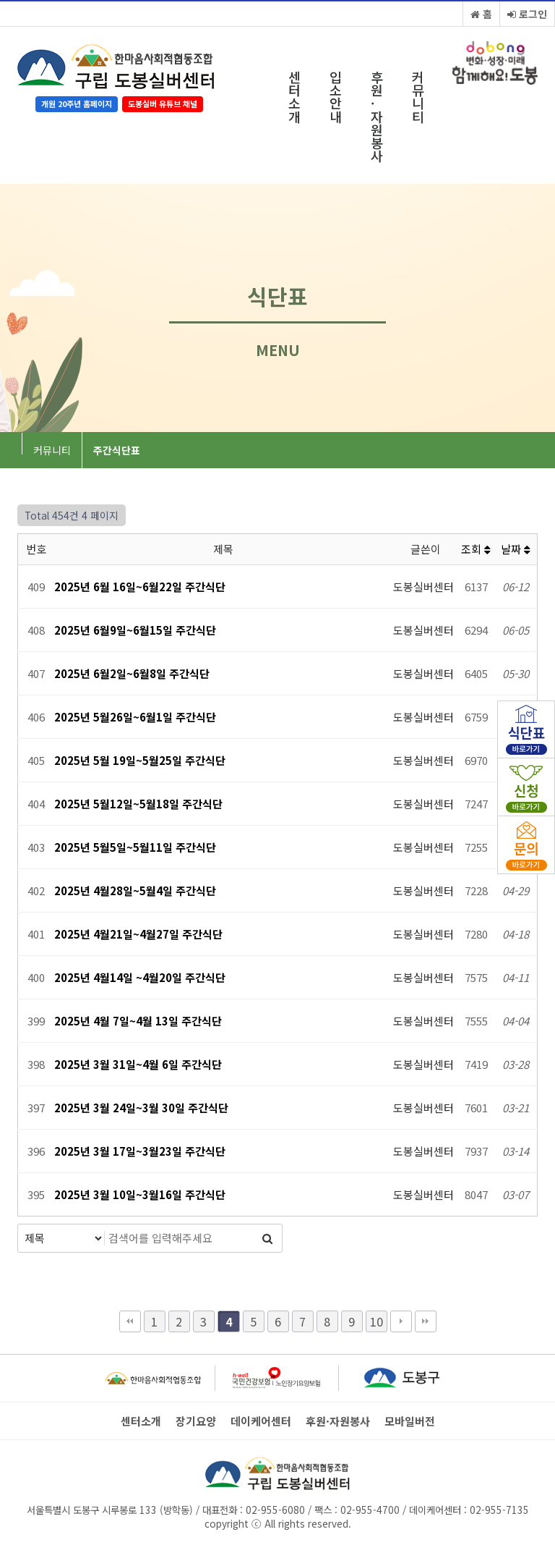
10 (376, 1321)
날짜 (515, 549)
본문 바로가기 (0, 0)
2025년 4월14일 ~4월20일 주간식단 (139, 977)
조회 (476, 549)
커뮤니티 (418, 96)
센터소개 (294, 96)
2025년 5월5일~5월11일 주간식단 (135, 847)
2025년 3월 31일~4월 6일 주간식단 (138, 1064)
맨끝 (425, 1321)
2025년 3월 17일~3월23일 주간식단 (139, 1151)
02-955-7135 (499, 1509)
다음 (401, 1321)
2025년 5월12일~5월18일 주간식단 (138, 803)
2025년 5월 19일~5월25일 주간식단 (139, 760)
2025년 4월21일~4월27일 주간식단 (138, 933)
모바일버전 (409, 1421)
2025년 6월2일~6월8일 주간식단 (132, 673)
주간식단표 (116, 450)
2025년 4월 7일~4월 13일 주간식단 (138, 1020)
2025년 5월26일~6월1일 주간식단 (135, 716)
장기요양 (196, 1421)
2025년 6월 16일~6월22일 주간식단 (139, 586)
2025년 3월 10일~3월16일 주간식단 (139, 1194)
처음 (130, 1321)
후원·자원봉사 (377, 116)
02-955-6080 (275, 1509)
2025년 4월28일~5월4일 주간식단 (135, 890)
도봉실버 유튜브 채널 (162, 103)
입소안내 (336, 96)
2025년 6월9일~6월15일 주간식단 (135, 630)
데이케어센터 (261, 1421)
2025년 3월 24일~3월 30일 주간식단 (141, 1107)
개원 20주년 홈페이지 (76, 103)
